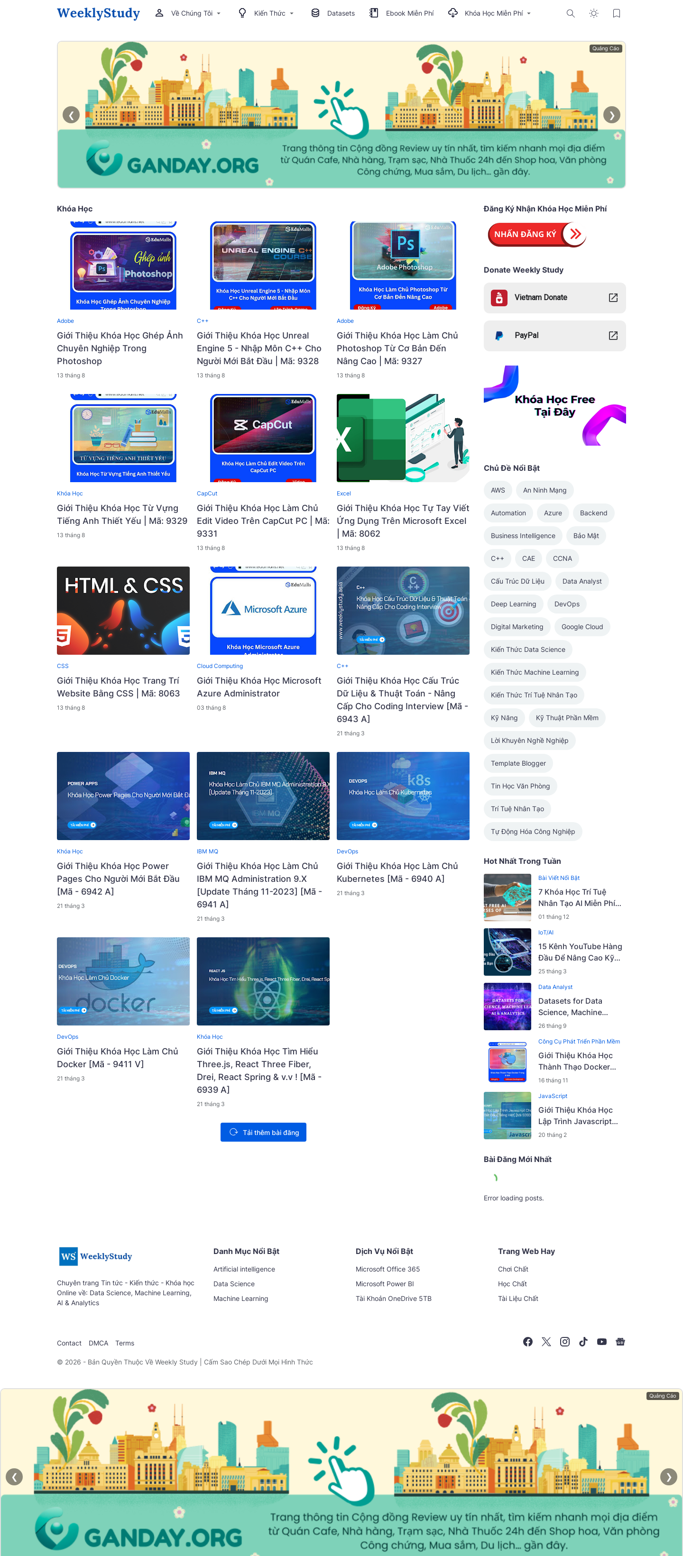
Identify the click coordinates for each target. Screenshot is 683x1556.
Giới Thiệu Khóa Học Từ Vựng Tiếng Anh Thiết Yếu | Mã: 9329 (122, 514)
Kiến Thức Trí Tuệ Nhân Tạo (534, 695)
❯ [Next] (612, 115)
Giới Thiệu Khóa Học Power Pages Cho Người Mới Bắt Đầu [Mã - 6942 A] (118, 879)
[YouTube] (602, 1341)
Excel (344, 493)
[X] (546, 1341)
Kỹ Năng (504, 718)
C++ (203, 320)
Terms (124, 1343)
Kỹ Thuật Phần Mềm (567, 718)
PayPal (526, 335)
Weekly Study (176, 1362)
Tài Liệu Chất (518, 1298)
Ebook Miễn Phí (401, 13)
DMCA (98, 1343)
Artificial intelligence (244, 1269)
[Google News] (620, 1341)
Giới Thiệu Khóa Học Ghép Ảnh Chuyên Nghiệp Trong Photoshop (120, 348)
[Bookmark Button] (616, 13)
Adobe (65, 320)
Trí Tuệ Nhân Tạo (517, 809)
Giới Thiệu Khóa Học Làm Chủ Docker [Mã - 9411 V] (117, 1057)
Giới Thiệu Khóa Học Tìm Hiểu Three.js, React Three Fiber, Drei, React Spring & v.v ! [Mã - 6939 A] (259, 1070)
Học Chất (512, 1284)
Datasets (332, 13)
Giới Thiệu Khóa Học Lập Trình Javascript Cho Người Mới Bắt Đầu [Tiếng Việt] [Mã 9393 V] (580, 1116)
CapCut (207, 493)
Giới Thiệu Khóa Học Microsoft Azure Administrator (259, 687)
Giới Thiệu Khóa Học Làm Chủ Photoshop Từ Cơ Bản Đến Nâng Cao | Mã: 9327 (397, 348)
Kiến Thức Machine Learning (535, 672)
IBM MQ (207, 851)
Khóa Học (70, 493)
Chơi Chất (513, 1269)
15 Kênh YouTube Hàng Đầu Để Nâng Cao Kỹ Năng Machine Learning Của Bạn (581, 952)
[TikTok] (583, 1341)
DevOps (347, 851)
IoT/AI (546, 932)
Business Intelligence (523, 535)
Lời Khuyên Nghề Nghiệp (530, 740)
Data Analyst (582, 581)
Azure (553, 513)
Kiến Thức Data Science (528, 649)
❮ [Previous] (71, 115)
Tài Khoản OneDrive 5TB (394, 1298)
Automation (508, 513)
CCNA (562, 558)
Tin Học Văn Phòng (520, 786)
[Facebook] (528, 1341)
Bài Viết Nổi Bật (559, 877)
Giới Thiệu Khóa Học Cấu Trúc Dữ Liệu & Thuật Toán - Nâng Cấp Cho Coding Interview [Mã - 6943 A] (402, 700)
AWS (498, 490)
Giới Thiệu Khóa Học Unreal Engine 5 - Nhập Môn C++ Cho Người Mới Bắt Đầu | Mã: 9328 (259, 348)
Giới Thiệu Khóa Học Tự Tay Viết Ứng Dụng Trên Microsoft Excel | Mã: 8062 (403, 521)
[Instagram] (565, 1341)
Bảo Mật (586, 535)
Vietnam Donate (541, 297)
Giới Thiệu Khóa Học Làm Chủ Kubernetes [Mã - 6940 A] (397, 872)
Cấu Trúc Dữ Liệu (518, 581)
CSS (63, 665)
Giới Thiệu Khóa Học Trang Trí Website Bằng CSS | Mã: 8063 (118, 687)
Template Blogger (518, 763)
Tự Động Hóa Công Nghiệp (533, 831)
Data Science (234, 1284)
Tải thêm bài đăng (262, 1132)
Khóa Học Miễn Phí (490, 13)
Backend (594, 513)
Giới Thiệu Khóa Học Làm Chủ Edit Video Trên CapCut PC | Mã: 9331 (263, 521)
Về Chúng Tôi (188, 13)
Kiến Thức (266, 13)
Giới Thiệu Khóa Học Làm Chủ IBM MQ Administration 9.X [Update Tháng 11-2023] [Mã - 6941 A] (259, 885)
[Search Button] (571, 13)
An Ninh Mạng (545, 490)
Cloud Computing (220, 665)
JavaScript (552, 1095)
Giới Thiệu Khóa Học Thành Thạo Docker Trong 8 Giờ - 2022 (575, 1061)
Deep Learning (513, 604)
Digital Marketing (517, 626)
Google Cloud (582, 626)
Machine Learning (240, 1298)
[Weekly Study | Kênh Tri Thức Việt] (95, 1266)
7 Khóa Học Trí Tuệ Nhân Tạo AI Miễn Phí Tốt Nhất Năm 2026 (576, 898)
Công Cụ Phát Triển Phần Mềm (579, 1041)
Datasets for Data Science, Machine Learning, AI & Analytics (581, 1007)
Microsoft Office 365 (388, 1269)
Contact (69, 1343)
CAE (528, 558)
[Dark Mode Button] (593, 13)
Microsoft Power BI (385, 1284)
